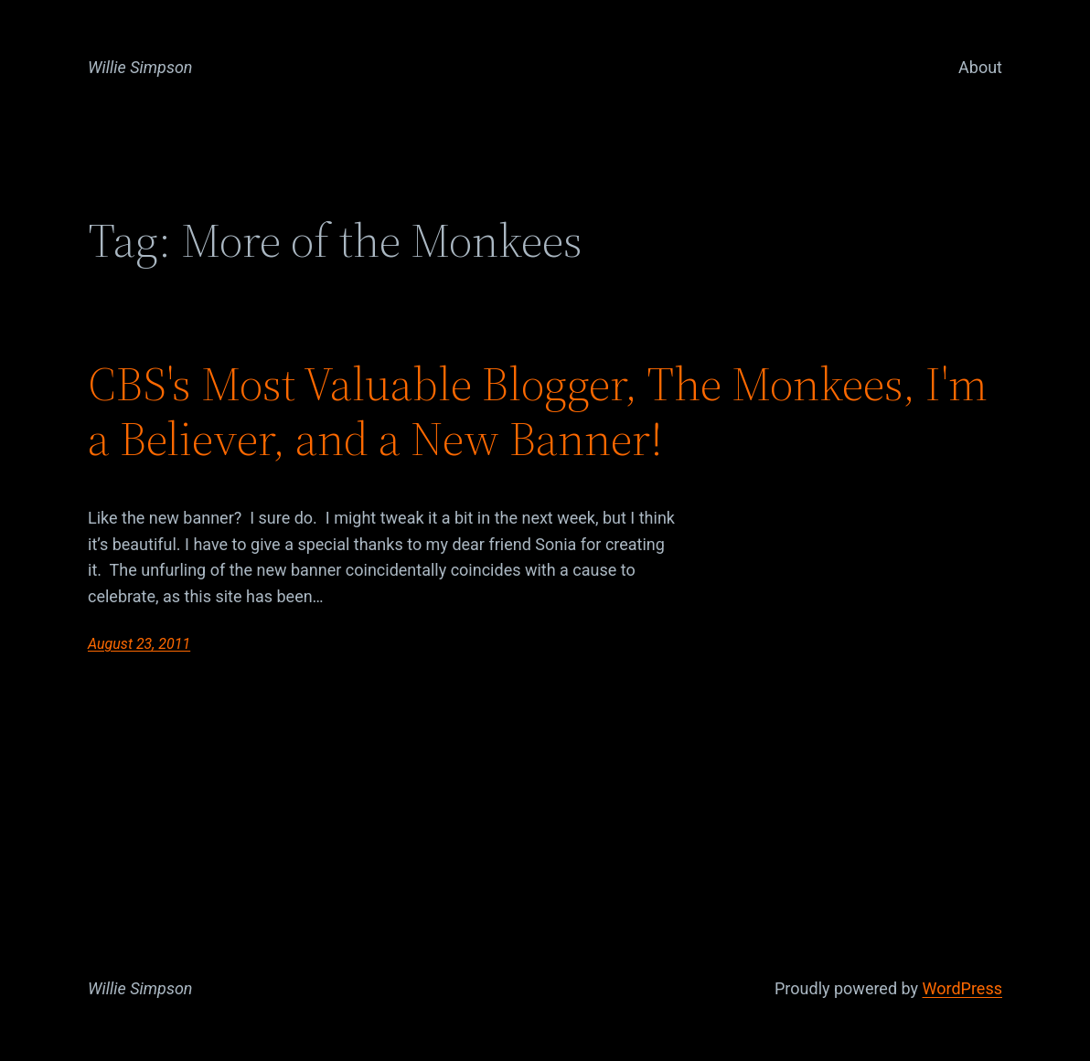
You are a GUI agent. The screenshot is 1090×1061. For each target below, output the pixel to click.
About (980, 67)
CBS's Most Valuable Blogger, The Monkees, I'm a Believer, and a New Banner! (538, 411)
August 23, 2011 (139, 644)
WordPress (962, 988)
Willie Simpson (140, 67)
